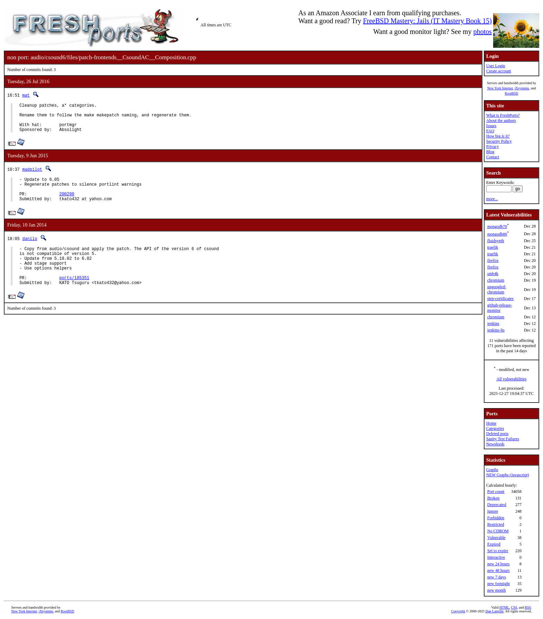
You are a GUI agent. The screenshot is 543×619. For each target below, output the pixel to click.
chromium (495, 280)
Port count (496, 491)
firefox (493, 260)
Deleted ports (497, 433)
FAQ (490, 131)
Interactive (496, 557)
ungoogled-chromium (496, 289)
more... (492, 198)
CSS (514, 607)
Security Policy (499, 141)
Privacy (492, 146)
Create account (498, 71)
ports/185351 (74, 296)
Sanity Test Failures (502, 438)
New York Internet (500, 88)
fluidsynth (495, 240)
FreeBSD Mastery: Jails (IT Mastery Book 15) (427, 21)
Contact (492, 156)
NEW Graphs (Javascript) (507, 474)
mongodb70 (497, 226)
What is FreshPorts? (503, 115)
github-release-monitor (499, 308)
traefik (492, 247)
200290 (66, 204)
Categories (495, 428)
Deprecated (496, 504)
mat (26, 95)
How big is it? (498, 136)
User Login (495, 65)
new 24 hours (498, 563)
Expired (493, 544)
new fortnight (498, 583)
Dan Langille (495, 611)
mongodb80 (497, 234)
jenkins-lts (496, 330)
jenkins (493, 323)
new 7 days (496, 577)
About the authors (501, 120)
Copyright (458, 611)
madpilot (32, 175)
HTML (504, 607)
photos (482, 31)
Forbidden (495, 517)
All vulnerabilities (512, 379)
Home (491, 423)
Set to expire (497, 550)
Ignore (492, 511)
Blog (490, 151)
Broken (493, 498)
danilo (29, 250)
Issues (491, 125)
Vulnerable (496, 537)
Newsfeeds (495, 444)
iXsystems (522, 88)
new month (496, 590)
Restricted (495, 524)
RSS (528, 607)
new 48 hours (498, 570)
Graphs (492, 469)
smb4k (492, 273)
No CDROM (498, 531)
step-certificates (500, 298)
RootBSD (511, 93)
